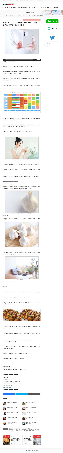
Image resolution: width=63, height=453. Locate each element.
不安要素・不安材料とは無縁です (12, 412)
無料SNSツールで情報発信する (31, 402)
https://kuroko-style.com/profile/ (9, 387)
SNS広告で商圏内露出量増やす (12, 422)
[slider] (20, 59)
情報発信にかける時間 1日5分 (12, 402)
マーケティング (37, 430)
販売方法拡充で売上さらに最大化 (31, 422)
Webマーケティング (11, 431)
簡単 (35, 429)
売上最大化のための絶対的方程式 (31, 407)
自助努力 (31, 429)
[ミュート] (36, 59)
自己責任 (28, 429)
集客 (9, 429)
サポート (13, 430)
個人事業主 (16, 430)
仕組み (22, 429)
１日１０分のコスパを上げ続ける (31, 412)
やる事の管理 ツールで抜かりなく (31, 417)
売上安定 (17, 429)
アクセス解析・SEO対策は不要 (12, 417)
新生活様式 (25, 429)
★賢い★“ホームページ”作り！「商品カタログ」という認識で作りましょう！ (27, 440)
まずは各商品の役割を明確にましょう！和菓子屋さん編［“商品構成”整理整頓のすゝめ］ (15, 440)
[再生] (4, 59)
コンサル (10, 430)
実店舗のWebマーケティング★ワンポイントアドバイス (16, 428)
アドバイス (38, 429)
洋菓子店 (33, 430)
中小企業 (24, 430)
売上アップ (13, 429)
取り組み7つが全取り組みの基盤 (12, 407)
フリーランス (20, 430)
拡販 (19, 429)
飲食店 (27, 430)
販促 (11, 429)
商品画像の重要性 (27, 428)
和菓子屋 (29, 430)
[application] (22, 60)
